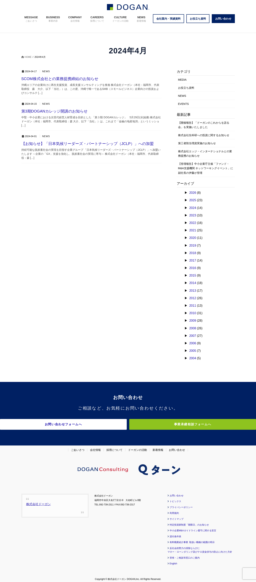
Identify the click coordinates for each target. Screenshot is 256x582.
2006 (192, 343)
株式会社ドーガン (38, 502)
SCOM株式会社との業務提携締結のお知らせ (59, 79)
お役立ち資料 (186, 87)
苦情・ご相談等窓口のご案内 (185, 555)
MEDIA (182, 79)
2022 (192, 222)
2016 (192, 268)
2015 (192, 275)
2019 (192, 245)
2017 (192, 260)
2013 (192, 290)
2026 (192, 192)
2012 (192, 298)
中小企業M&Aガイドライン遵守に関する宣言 (193, 528)
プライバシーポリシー (181, 505)
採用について (114, 447)
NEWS (46, 71)
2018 (192, 253)
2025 (192, 200)
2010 (192, 313)
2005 (192, 350)
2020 (192, 237)
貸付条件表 (175, 534)
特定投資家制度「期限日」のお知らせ (189, 522)
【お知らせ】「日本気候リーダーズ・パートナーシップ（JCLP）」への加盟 (87, 144)
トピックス (175, 499)
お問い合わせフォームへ (94, 424)
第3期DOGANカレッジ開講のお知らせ (54, 111)
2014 (192, 283)
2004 (192, 358)
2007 (192, 335)
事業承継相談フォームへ (161, 424)
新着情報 (158, 447)
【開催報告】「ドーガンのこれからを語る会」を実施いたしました (203, 125)
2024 (192, 207)
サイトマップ (176, 516)
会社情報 (95, 447)
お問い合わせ (177, 447)
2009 (192, 320)
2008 (192, 328)
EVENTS (183, 103)
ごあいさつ (77, 447)
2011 (192, 305)
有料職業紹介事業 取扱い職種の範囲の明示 (192, 540)
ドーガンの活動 (137, 447)
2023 (192, 215)
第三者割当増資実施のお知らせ (197, 143)
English (173, 561)
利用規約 (174, 511)
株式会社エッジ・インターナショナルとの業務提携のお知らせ (205, 153)
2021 (192, 230)
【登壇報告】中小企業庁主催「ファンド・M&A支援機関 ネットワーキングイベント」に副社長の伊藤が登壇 (205, 168)
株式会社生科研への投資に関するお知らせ (203, 135)
